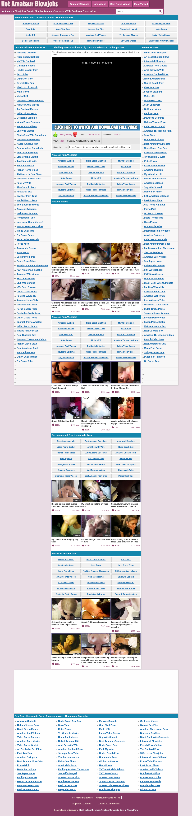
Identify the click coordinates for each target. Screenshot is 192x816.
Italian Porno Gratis (27, 326)
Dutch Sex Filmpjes (27, 356)
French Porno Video (27, 170)
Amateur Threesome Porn (63, 35)
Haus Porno (23, 252)
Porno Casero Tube (27, 309)
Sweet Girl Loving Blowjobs (94, 622)
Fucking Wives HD (26, 296)
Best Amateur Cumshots (30, 148)
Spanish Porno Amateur (29, 322)
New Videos (100, 4)
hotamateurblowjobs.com (66, 810)
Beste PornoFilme (26, 261)
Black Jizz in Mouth (128, 29)
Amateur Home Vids (27, 300)
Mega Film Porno (26, 352)
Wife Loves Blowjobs (28, 204)
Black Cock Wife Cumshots (161, 41)
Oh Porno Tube (25, 361)
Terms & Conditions (109, 803)
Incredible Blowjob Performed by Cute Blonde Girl (125, 387)
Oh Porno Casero (26, 235)
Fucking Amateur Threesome (32, 265)
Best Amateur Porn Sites (30, 226)
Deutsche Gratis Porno (29, 313)
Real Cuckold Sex (26, 335)
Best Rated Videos (120, 4)
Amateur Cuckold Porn (29, 178)
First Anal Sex (24, 191)
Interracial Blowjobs (27, 152)
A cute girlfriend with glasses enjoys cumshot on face (124, 422)
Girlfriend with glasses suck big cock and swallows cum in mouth (66, 305)
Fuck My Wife (24, 183)
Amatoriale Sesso (26, 248)
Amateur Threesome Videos (31, 339)
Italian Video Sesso (161, 35)
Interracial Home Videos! (30, 222)
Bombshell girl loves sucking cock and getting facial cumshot (124, 624)
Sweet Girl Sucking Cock (62, 421)
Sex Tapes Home (26, 278)
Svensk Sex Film (96, 29)
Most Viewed (141, 4)
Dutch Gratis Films (27, 291)
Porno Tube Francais (28, 239)
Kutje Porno (161, 29)
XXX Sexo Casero (26, 287)
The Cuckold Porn (26, 187)
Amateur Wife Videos (28, 274)
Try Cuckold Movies (128, 35)
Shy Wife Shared (128, 41)
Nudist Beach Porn (27, 200)
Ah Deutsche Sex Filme (29, 174)
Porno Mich (23, 243)
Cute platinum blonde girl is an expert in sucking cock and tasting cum (125, 305)
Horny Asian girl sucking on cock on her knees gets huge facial (124, 660)
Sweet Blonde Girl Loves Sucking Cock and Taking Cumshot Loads (63, 269)
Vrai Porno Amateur (27, 213)
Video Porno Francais (63, 41)
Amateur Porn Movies (28, 139)
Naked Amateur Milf (27, 144)
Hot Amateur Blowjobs (82, 798)
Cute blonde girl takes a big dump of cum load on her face (125, 268)
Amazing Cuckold (31, 23)
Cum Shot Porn (63, 29)
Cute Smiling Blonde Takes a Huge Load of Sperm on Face (124, 540)
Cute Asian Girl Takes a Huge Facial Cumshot (64, 387)
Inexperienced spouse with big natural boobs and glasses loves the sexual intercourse (95, 660)
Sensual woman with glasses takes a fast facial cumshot (124, 505)
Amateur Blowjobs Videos (88, 141)
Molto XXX (30, 35)
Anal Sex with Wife (27, 161)
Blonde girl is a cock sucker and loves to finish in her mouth (66, 505)
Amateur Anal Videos (95, 35)
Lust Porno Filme (26, 257)
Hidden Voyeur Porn (161, 23)
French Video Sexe (27, 343)
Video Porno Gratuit (27, 157)
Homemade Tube (26, 217)
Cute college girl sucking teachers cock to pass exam (64, 623)
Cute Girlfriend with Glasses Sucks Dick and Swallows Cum (95, 268)
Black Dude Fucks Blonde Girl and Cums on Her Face (95, 304)
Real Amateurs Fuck (27, 348)
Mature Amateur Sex (27, 330)
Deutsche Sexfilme (30, 41)
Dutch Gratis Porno (27, 317)
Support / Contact (81, 803)
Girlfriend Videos (128, 23)
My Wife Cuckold (96, 23)
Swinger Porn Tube (27, 196)
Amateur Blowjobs (79, 4)
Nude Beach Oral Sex (63, 23)
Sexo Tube (31, 29)
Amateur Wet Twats (27, 304)
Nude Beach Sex (25, 165)
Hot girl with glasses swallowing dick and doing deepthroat (93, 423)
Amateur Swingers (27, 209)
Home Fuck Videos (96, 41)
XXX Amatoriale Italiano (29, 270)
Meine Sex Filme (25, 230)
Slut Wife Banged (26, 283)
